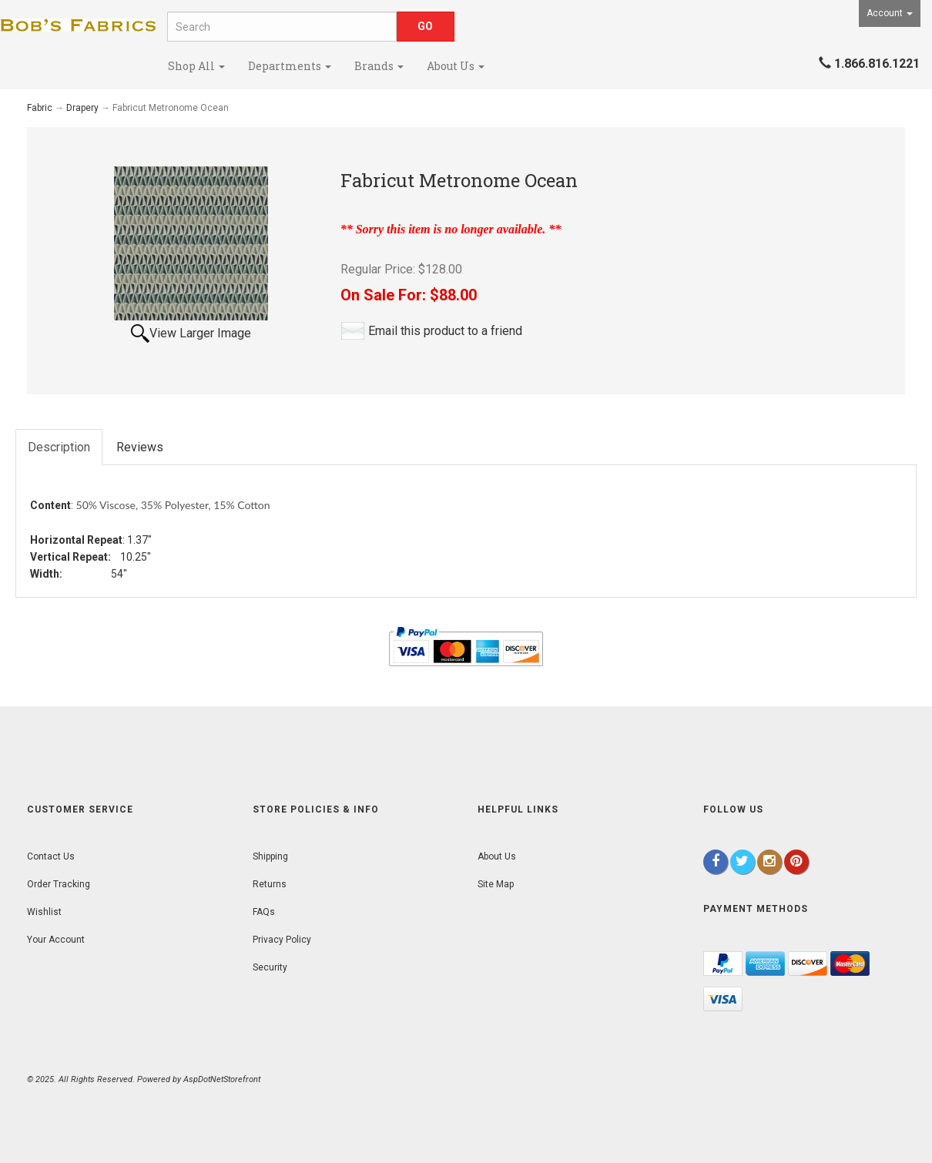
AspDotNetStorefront (221, 1079)
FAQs (264, 912)
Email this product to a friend (445, 330)
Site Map (496, 884)
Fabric (39, 107)
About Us (455, 66)
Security (270, 967)
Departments (289, 66)
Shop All (196, 66)
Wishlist (44, 912)
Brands (379, 66)
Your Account (56, 939)
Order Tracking (58, 884)
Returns (270, 884)
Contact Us (51, 856)
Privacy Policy (282, 939)
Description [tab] (59, 447)
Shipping (270, 856)
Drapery (82, 107)
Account (890, 13)
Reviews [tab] (139, 447)
